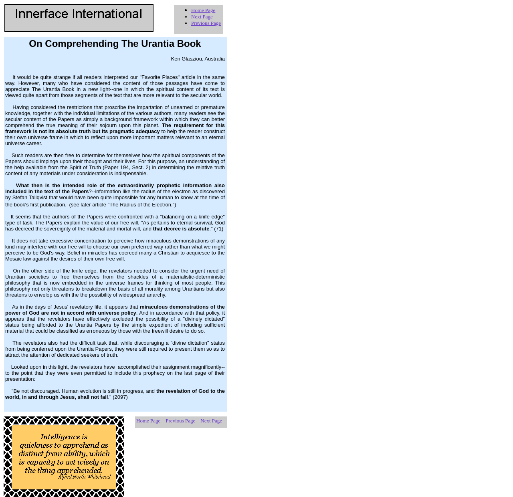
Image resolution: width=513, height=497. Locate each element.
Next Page (202, 17)
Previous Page (206, 23)
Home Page (203, 10)
